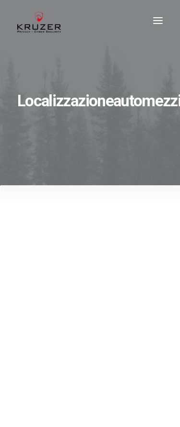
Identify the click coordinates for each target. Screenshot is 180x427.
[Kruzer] (39, 21)
